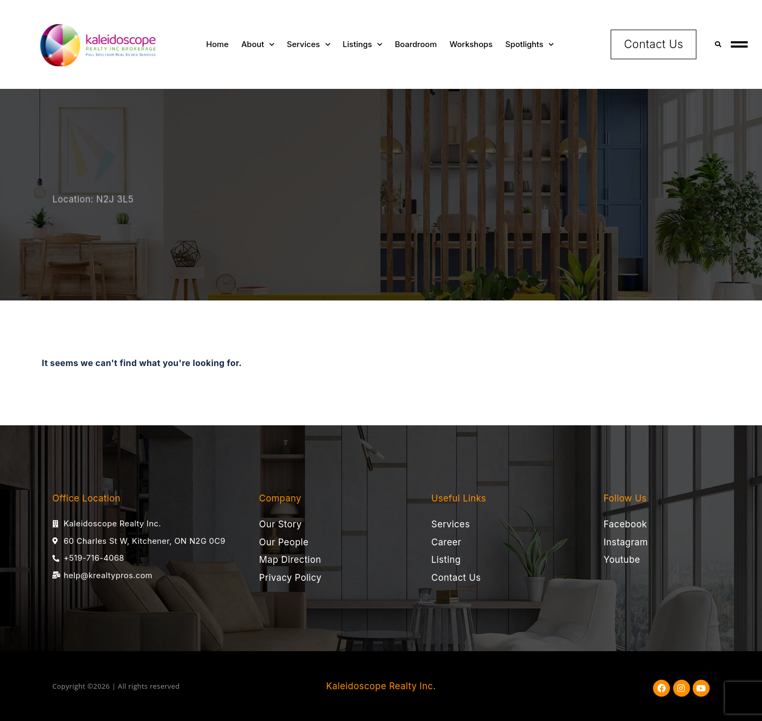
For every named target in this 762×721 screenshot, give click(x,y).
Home (217, 44)
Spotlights (529, 44)
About (257, 44)
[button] (718, 44)
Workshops (471, 44)
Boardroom (416, 44)
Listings (363, 44)
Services (308, 44)
